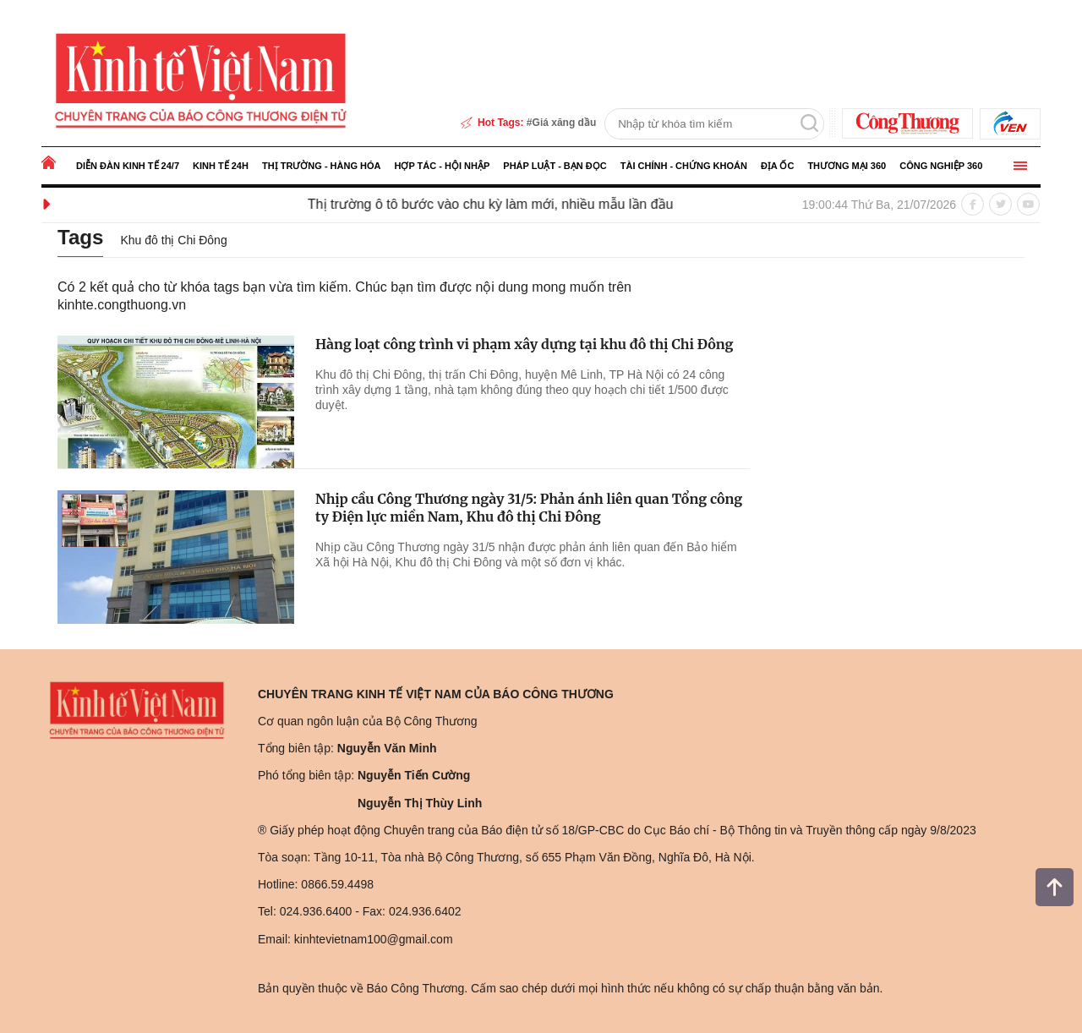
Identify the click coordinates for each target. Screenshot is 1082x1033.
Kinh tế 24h (221, 166)
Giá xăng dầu (565, 122)
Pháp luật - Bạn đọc (554, 166)
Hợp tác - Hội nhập (441, 166)
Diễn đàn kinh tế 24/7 (127, 166)
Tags (81, 237)
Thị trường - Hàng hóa (321, 166)
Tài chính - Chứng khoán (683, 166)
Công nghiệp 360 (940, 166)
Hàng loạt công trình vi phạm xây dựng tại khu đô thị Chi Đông (524, 344)
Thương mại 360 (846, 166)
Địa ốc (777, 166)
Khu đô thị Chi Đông (176, 240)
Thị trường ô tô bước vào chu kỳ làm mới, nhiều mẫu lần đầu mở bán (527, 204)
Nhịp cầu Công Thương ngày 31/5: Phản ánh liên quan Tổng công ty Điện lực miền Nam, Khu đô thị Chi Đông (528, 507)
